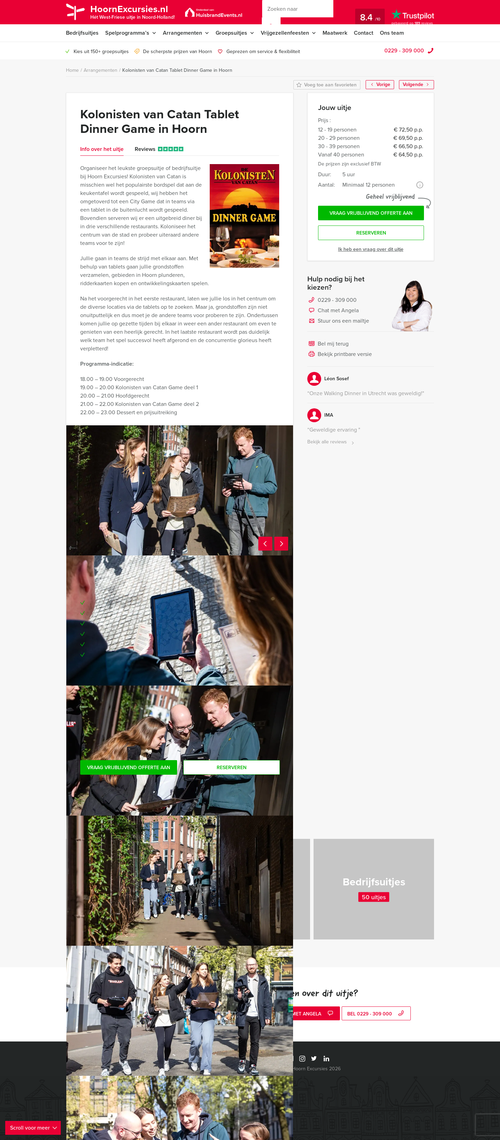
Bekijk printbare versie (339, 354)
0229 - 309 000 (404, 50)
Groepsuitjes (231, 33)
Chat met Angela (333, 310)
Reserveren (371, 233)
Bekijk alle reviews (331, 442)
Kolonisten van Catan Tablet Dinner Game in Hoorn (177, 70)
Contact (363, 33)
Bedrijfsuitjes (82, 33)
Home (72, 70)
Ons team (392, 33)
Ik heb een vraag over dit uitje (370, 249)
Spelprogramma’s (127, 33)
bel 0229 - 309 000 (376, 1014)
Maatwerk (335, 33)
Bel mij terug (328, 344)
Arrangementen (182, 33)
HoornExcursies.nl (132, 11)
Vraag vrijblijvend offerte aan (371, 213)
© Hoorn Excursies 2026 (314, 1068)
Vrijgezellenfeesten (285, 33)
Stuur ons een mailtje (338, 321)
